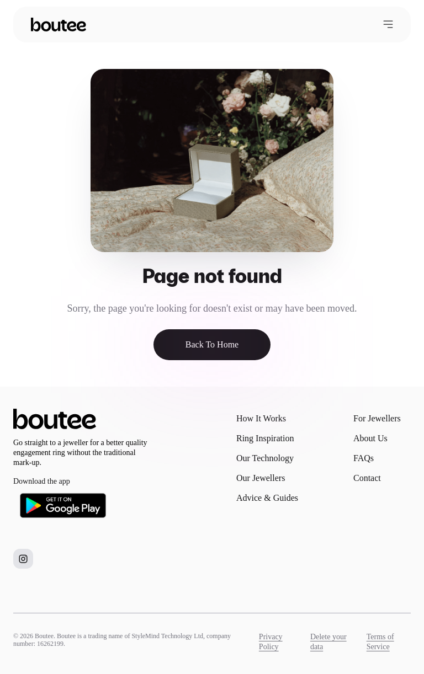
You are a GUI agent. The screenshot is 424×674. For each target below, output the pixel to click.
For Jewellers (377, 418)
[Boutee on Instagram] (23, 559)
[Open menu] (388, 24)
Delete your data (328, 642)
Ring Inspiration (265, 438)
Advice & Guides (267, 497)
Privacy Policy (271, 642)
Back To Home (212, 344)
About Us (370, 438)
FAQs (363, 458)
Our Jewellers (260, 478)
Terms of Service (380, 642)
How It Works (261, 418)
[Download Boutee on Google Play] (63, 505)
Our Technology (265, 458)
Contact (367, 478)
